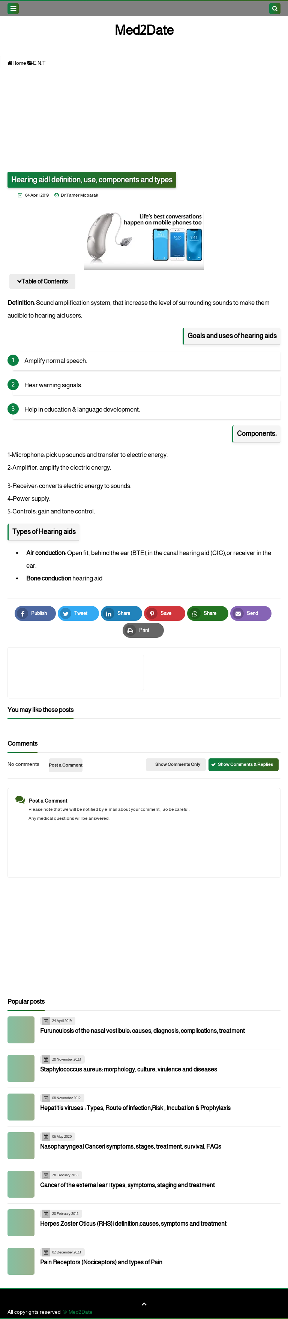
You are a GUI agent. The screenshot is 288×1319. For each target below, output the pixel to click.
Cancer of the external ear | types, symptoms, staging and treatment (127, 1185)
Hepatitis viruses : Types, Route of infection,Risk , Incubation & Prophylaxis (135, 1108)
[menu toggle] (13, 8)
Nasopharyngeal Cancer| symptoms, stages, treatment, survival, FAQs (130, 1146)
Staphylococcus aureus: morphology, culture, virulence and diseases (128, 1069)
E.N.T (36, 63)
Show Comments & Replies (245, 764)
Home (17, 63)
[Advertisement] (144, 119)
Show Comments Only (177, 764)
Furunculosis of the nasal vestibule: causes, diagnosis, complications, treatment (142, 1031)
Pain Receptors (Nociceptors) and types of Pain (101, 1262)
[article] (208, 673)
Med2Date (144, 30)
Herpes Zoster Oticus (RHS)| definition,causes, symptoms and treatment (133, 1224)
